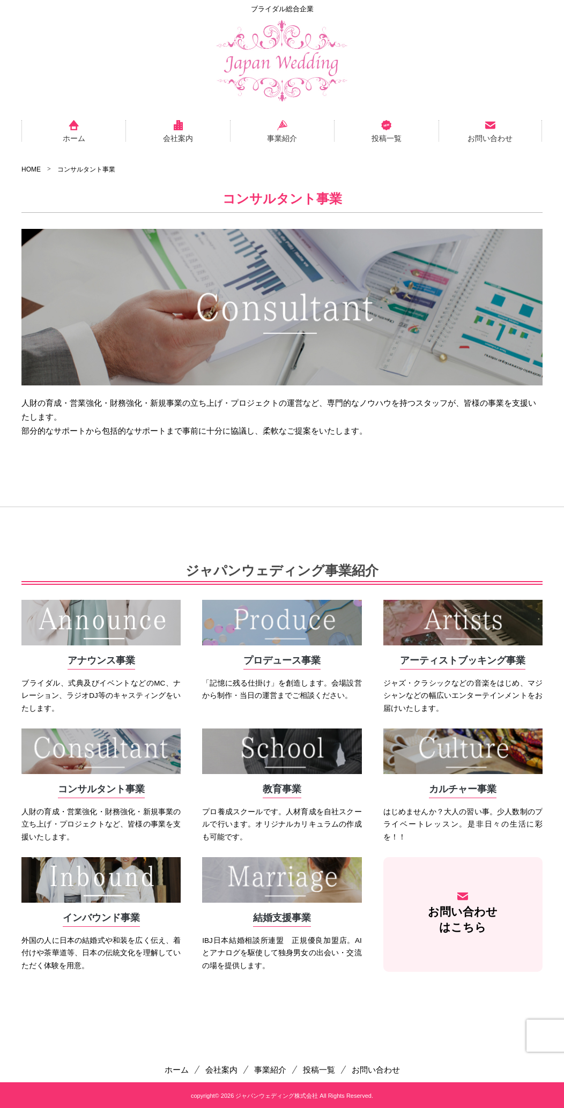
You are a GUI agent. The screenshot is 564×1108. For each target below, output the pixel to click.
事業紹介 (282, 138)
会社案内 (178, 138)
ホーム (74, 138)
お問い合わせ (490, 138)
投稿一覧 (387, 138)
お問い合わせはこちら (463, 919)
